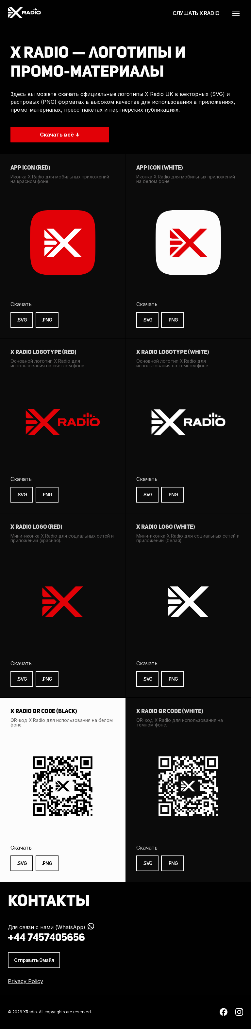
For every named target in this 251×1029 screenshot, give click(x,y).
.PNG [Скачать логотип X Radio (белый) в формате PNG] (172, 494)
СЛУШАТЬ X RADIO (196, 13)
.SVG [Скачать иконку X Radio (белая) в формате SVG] (147, 319)
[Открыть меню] (236, 13)
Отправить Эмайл (34, 960)
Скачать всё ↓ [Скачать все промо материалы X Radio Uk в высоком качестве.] (60, 134)
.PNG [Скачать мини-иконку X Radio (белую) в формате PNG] (172, 679)
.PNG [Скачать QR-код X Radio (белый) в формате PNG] (172, 863)
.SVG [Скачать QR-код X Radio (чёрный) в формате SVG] (22, 863)
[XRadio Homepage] (24, 13)
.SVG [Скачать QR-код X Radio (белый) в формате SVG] (147, 863)
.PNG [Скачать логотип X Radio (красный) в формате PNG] (47, 494)
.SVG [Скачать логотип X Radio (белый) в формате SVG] (147, 494)
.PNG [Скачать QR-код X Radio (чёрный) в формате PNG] (47, 863)
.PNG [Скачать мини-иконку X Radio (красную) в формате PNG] (47, 679)
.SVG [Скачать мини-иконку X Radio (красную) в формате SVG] (22, 679)
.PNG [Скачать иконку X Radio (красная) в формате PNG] (47, 319)
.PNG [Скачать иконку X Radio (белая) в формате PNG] (172, 319)
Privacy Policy (25, 981)
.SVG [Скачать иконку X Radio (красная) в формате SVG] (22, 319)
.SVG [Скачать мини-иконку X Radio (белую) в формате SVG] (147, 679)
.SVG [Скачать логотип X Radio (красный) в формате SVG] (22, 494)
